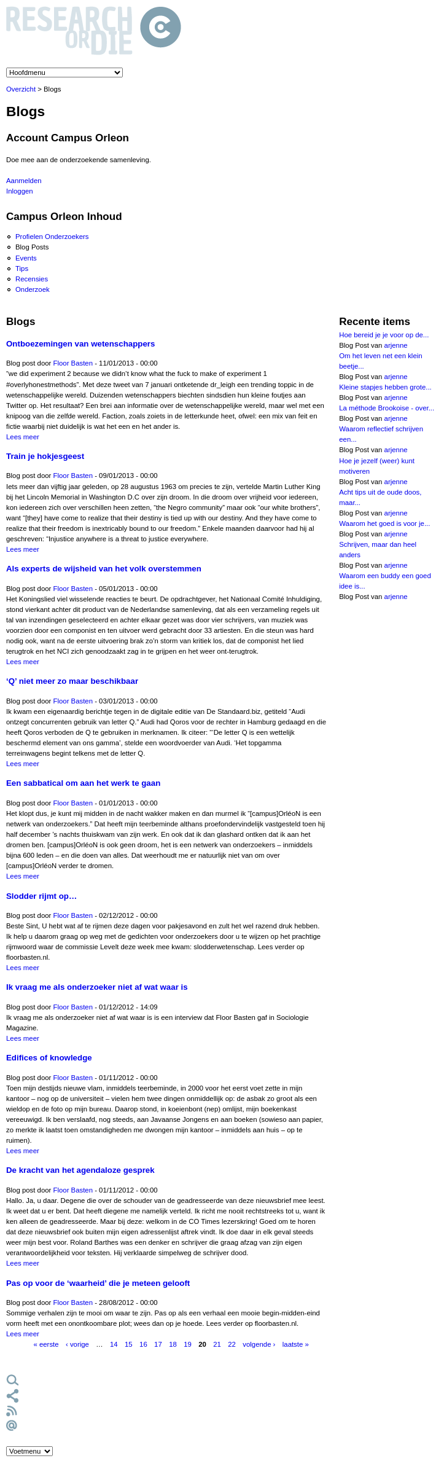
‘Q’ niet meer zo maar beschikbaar (72, 681)
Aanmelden (24, 180)
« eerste (45, 1344)
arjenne (396, 345)
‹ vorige (77, 1344)
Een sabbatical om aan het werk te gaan (83, 783)
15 (129, 1344)
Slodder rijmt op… (41, 896)
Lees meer (22, 437)
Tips (21, 268)
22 (232, 1344)
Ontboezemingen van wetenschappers (80, 343)
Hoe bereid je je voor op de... (384, 335)
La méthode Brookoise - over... (386, 408)
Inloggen (19, 191)
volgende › (259, 1344)
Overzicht (21, 89)
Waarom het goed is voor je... (384, 523)
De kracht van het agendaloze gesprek (80, 1170)
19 (188, 1344)
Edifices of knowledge (49, 1057)
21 (217, 1344)
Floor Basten (73, 363)
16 (143, 1344)
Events (26, 258)
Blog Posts (32, 247)
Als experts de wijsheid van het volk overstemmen (103, 568)
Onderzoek (32, 289)
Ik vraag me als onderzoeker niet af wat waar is (97, 987)
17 (158, 1344)
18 (173, 1344)
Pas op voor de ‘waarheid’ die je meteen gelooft (98, 1283)
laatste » (295, 1344)
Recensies (31, 279)
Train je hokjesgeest (45, 456)
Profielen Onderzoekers (52, 236)
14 (114, 1344)
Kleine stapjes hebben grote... (385, 387)
